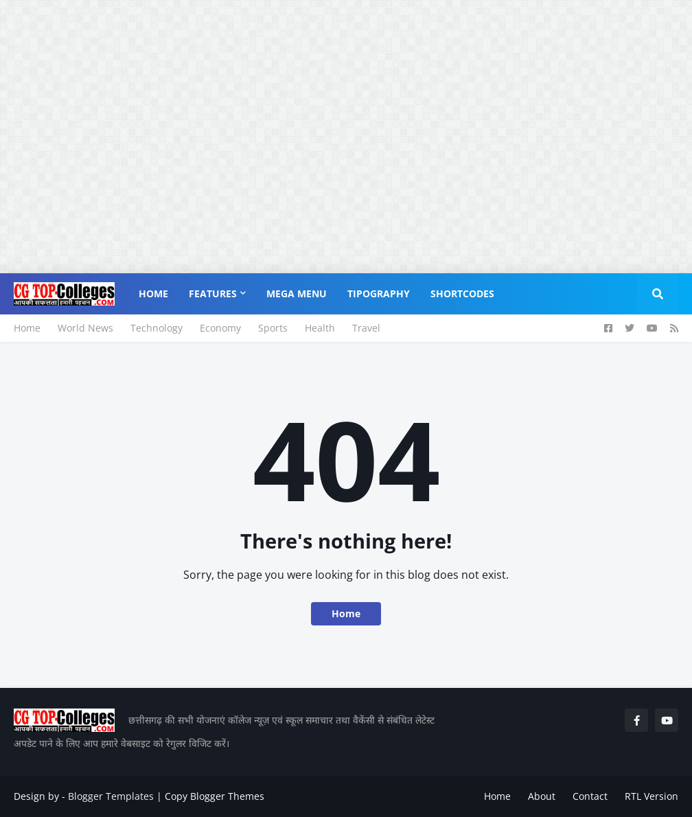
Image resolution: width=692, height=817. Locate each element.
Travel (366, 327)
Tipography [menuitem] (378, 293)
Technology (156, 327)
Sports (273, 327)
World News (85, 327)
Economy (220, 327)
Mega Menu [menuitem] (296, 293)
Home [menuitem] (153, 293)
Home (27, 327)
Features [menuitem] (213, 293)
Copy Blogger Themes (214, 796)
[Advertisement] (340, 96)
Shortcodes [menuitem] (462, 293)
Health (320, 327)
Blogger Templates (111, 796)
